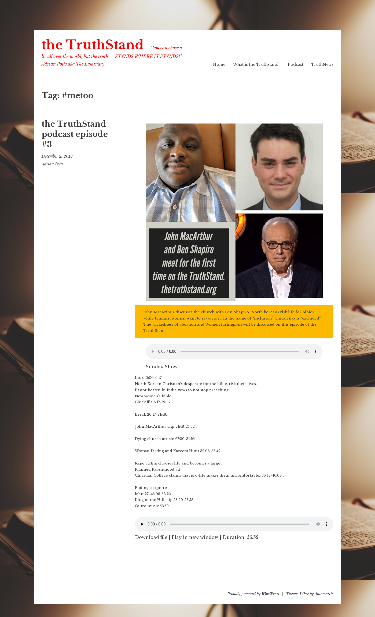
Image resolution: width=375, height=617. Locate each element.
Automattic (323, 593)
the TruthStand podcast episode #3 (75, 134)
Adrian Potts (52, 164)
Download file (151, 537)
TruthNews (322, 64)
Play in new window (195, 537)
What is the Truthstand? (256, 64)
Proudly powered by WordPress (253, 593)
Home (219, 64)
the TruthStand (93, 45)
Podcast (295, 64)
